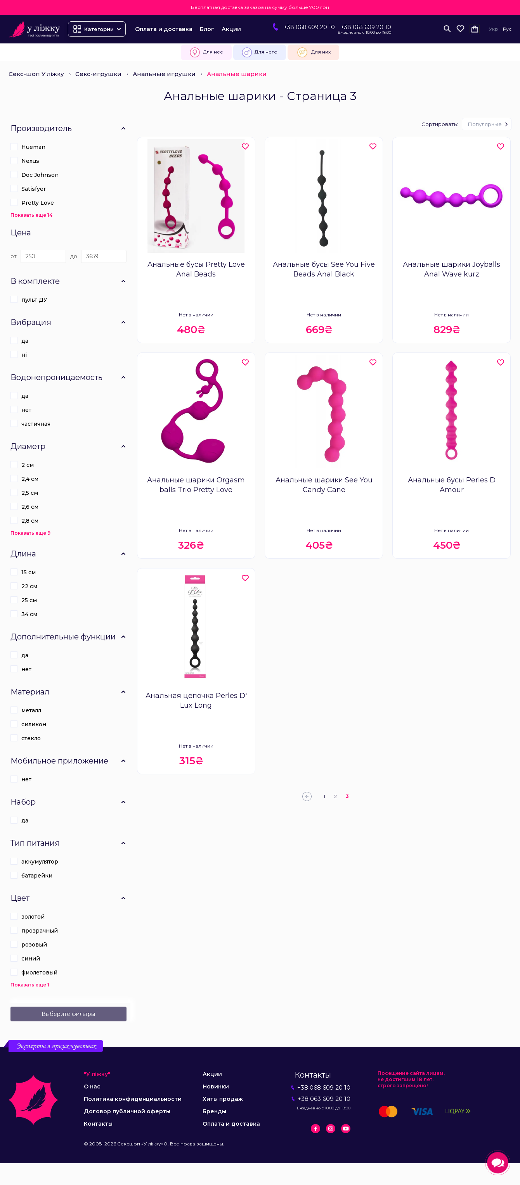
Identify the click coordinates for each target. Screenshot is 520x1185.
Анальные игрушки (164, 74)
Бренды (214, 1111)
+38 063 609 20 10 (366, 27)
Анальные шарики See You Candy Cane (324, 485)
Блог (207, 29)
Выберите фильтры (68, 1014)
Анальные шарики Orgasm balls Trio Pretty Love (196, 485)
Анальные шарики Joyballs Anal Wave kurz (451, 269)
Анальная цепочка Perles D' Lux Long (196, 700)
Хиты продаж (223, 1098)
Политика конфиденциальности (133, 1098)
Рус (507, 29)
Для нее (206, 52)
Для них (313, 52)
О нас (92, 1086)
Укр (493, 29)
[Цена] (43, 256)
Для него (259, 52)
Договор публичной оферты (127, 1111)
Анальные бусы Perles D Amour (452, 485)
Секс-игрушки (98, 74)
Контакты (98, 1123)
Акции (231, 29)
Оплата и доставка (163, 29)
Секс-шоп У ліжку (36, 74)
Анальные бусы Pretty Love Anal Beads (196, 269)
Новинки (216, 1086)
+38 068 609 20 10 (309, 27)
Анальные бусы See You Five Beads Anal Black (324, 269)
